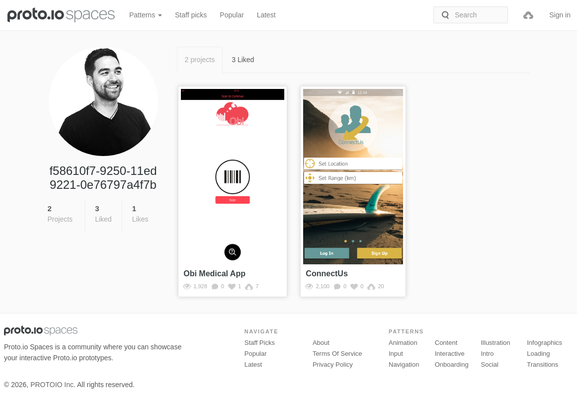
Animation (403, 342)
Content (446, 342)
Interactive (450, 353)
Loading (538, 353)
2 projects (200, 60)
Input (396, 353)
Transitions (542, 364)
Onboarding (452, 364)
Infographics (544, 342)
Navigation (404, 364)
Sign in (560, 15)
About (321, 342)
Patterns (145, 15)
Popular (232, 15)
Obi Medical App (214, 273)
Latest (266, 15)
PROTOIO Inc (52, 385)
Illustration (495, 342)
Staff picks (191, 15)
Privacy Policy (333, 364)
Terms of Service (337, 353)
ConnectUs (326, 273)
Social (489, 364)
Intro (487, 353)
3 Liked (243, 60)
